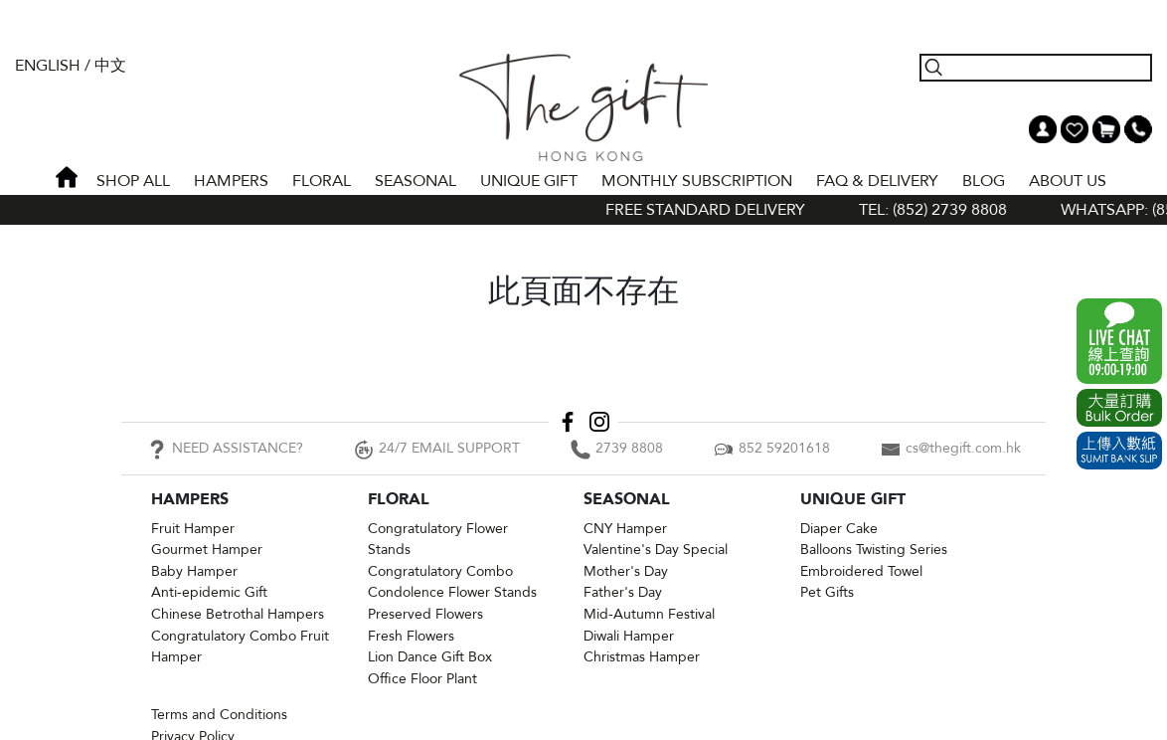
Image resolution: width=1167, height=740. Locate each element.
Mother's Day (626, 571)
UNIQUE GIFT (529, 181)
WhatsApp (1119, 341)
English (48, 66)
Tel (1138, 129)
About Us (1067, 181)
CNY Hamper (625, 528)
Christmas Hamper (642, 657)
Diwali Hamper (629, 636)
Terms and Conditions (219, 714)
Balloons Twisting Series (873, 549)
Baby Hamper (194, 571)
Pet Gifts (827, 592)
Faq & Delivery (877, 181)
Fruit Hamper (193, 528)
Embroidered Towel (861, 571)
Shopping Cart (1106, 129)
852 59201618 (784, 448)
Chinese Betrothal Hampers (237, 614)
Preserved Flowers (425, 614)
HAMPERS (231, 181)
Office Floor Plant (422, 678)
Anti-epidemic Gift (209, 592)
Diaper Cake (839, 528)
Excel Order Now (1119, 408)
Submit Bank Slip (1119, 450)
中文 (110, 66)
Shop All (133, 181)
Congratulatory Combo (440, 571)
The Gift (583, 107)
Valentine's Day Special (656, 549)
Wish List (1074, 129)
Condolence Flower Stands (452, 592)
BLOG (983, 181)
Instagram (599, 422)
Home (67, 177)
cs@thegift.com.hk (963, 448)
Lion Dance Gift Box (430, 657)
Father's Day (623, 592)
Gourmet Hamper (206, 549)
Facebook (568, 422)
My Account (1043, 129)
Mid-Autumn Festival (649, 614)
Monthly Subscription (696, 181)
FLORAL (321, 181)
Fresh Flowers (411, 636)
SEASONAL (415, 181)
